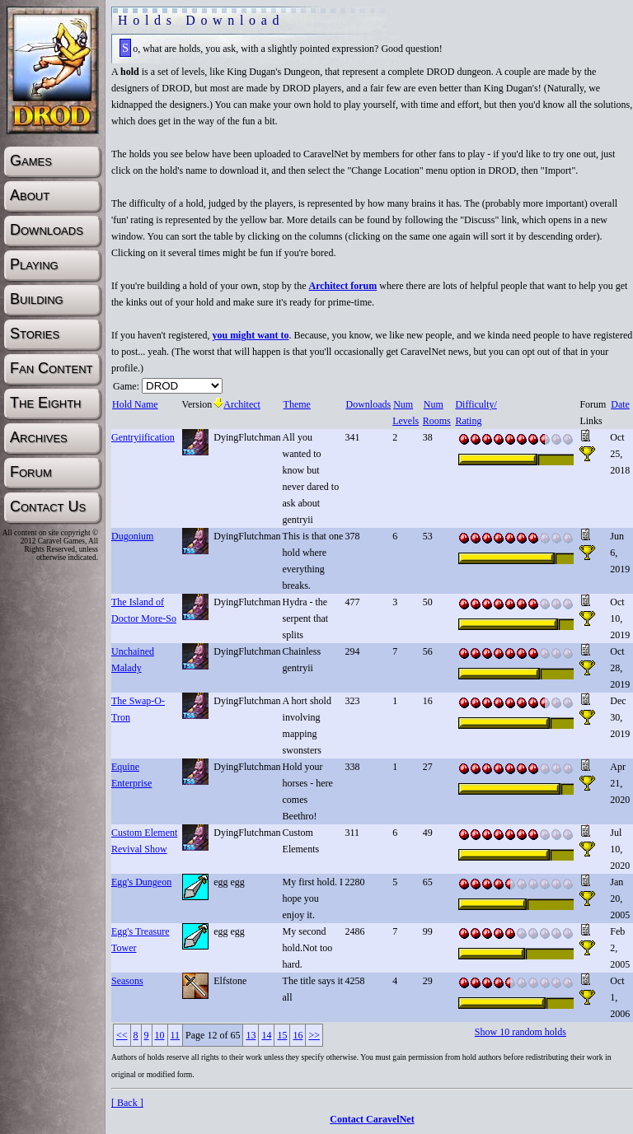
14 (266, 1035)
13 (251, 1035)
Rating (467, 421)
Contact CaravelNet (372, 1119)
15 (282, 1035)
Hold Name (134, 404)
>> (314, 1035)
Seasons (127, 981)
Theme (297, 404)
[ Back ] (127, 1102)
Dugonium (132, 536)
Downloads (368, 404)
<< (122, 1035)
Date (620, 404)
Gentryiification (143, 437)
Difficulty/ (475, 404)
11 (176, 1035)
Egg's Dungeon (141, 882)
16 (297, 1035)
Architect (236, 404)
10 (160, 1035)
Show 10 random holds (520, 1032)
